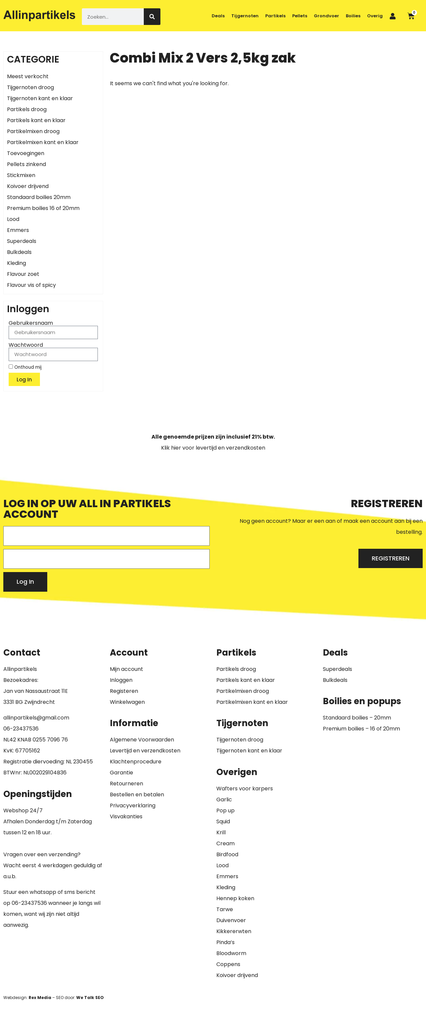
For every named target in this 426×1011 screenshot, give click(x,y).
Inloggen (121, 680)
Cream (225, 843)
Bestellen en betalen (137, 794)
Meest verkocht (28, 76)
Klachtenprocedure (135, 761)
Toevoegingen (25, 153)
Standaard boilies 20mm (39, 197)
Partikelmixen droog (33, 131)
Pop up (225, 810)
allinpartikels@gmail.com (36, 717)
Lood (13, 219)
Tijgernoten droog (30, 87)
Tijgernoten (245, 16)
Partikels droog (27, 109)
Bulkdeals (19, 252)
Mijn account (126, 669)
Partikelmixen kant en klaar (43, 142)
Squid (223, 821)
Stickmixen (21, 175)
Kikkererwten (233, 931)
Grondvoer (326, 16)
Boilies (353, 16)
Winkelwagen (127, 702)
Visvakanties (126, 816)
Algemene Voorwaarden (142, 739)
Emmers (18, 230)
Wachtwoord (26, 345)
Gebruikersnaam (31, 323)
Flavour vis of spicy (31, 285)
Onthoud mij (25, 367)
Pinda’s (225, 942)
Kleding (16, 263)
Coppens (228, 964)
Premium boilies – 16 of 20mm (361, 728)
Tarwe (224, 909)
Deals (218, 16)
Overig (375, 16)
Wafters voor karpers (244, 788)
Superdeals (21, 241)
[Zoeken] (152, 16)
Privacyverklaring (132, 805)
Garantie (121, 772)
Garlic (224, 799)
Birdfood (227, 854)
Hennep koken (235, 898)
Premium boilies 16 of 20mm (43, 208)
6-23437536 (23, 728)
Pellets (299, 16)
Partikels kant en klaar (36, 120)
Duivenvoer (231, 920)
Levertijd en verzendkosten (145, 750)
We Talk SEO (90, 997)
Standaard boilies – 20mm (357, 717)
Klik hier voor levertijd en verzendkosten (213, 448)
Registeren (124, 691)
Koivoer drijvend (28, 186)
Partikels (275, 16)
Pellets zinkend (26, 164)
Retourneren (126, 783)
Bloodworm (231, 953)
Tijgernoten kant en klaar (40, 98)
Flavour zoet (23, 274)
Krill (221, 832)
